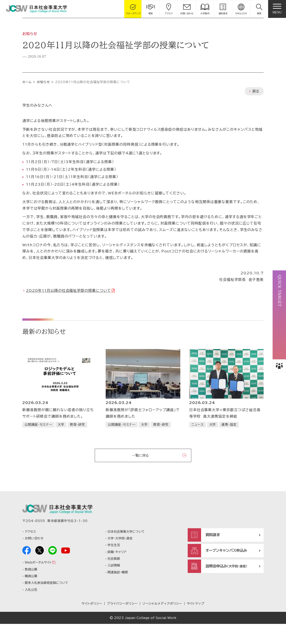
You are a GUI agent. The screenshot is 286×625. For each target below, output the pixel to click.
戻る (255, 91)
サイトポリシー (92, 604)
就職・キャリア (116, 552)
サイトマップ (196, 604)
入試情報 (113, 566)
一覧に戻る (140, 455)
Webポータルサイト (38, 563)
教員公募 (31, 570)
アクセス (30, 532)
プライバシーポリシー (122, 604)
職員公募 (31, 577)
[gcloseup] (133, 9)
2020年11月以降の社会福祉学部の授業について (68, 290)
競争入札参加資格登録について (46, 583)
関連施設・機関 (117, 573)
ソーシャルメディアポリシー (162, 604)
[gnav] (277, 9)
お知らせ (43, 82)
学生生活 (113, 546)
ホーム (27, 82)
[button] (259, 9)
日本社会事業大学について (126, 532)
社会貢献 (113, 559)
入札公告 (31, 590)
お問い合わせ (34, 539)
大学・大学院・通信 (119, 539)
